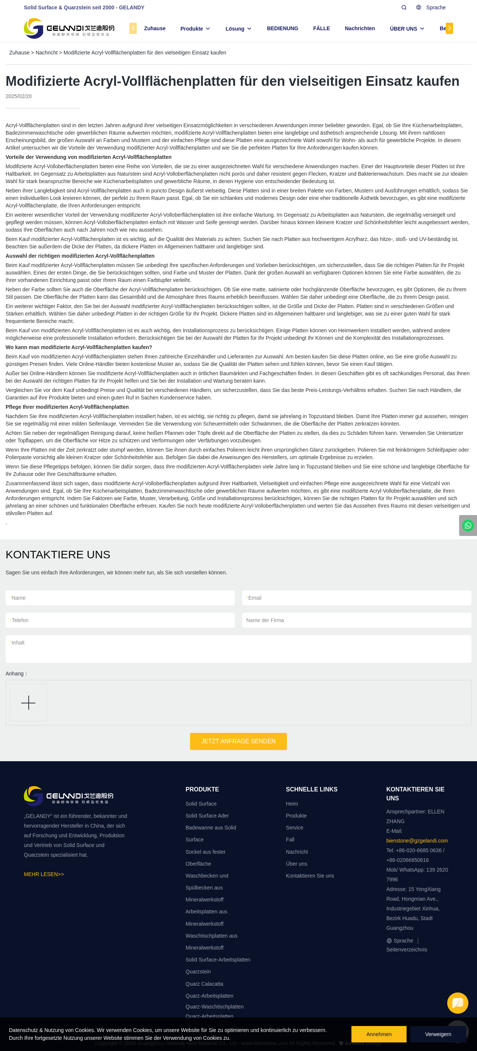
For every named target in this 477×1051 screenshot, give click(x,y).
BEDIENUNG (282, 28)
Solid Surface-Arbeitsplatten (218, 960)
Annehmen (379, 1034)
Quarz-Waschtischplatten (215, 1007)
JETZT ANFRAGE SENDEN (238, 741)
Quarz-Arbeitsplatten (209, 996)
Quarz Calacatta (204, 984)
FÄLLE (321, 28)
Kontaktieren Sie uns (310, 876)
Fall (290, 840)
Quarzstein (198, 972)
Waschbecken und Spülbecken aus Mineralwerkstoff (207, 888)
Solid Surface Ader (207, 816)
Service (294, 828)
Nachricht (46, 53)
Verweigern (438, 1034)
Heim (292, 804)
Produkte (191, 29)
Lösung (234, 29)
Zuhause (155, 28)
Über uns (296, 864)
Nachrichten (360, 28)
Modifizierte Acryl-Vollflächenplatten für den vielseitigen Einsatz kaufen (145, 53)
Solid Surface (201, 804)
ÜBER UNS (403, 29)
